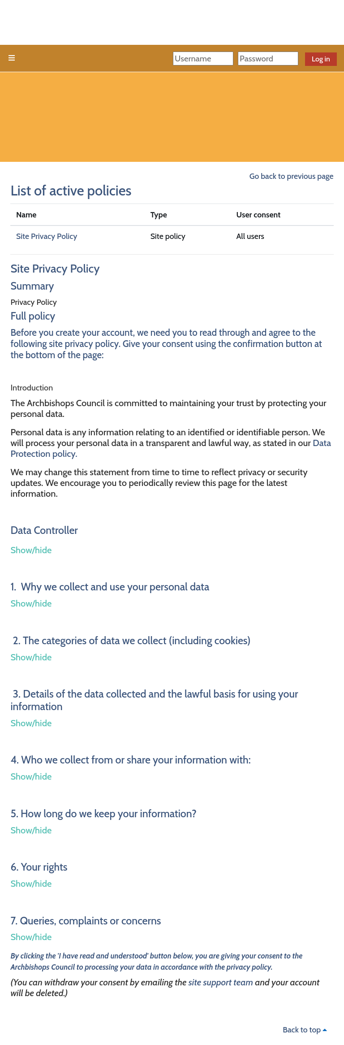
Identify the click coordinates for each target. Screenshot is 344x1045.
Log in (321, 59)
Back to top (306, 1029)
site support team (221, 982)
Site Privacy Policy (46, 236)
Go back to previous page (291, 176)
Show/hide (31, 550)
